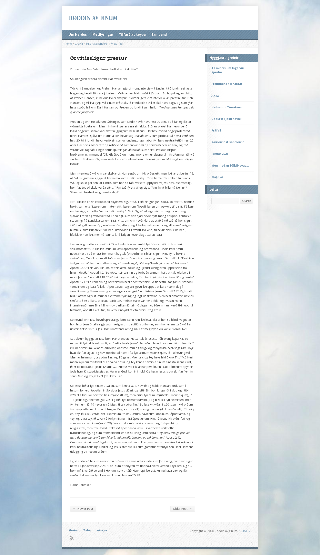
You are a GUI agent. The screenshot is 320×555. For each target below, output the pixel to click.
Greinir (79, 43)
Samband (159, 34)
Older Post (182, 508)
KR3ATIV (244, 531)
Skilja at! (217, 177)
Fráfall (216, 130)
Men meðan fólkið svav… (230, 165)
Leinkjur (101, 530)
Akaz (215, 95)
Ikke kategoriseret (97, 43)
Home (68, 43)
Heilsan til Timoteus (226, 107)
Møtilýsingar (102, 34)
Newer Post (83, 508)
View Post (117, 43)
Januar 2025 (219, 154)
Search (246, 201)
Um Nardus (78, 34)
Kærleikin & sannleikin (227, 142)
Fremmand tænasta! (226, 84)
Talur (87, 530)
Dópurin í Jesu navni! (226, 119)
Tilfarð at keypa (132, 34)
